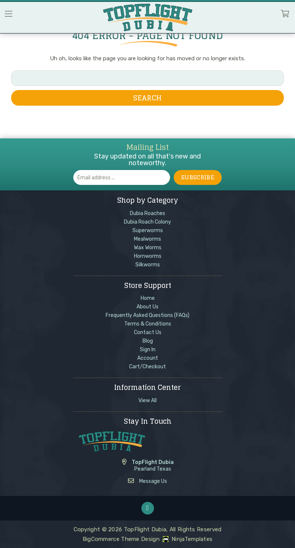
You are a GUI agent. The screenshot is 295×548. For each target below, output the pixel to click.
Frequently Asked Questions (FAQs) (147, 315)
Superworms (147, 230)
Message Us (153, 481)
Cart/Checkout (147, 366)
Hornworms (147, 256)
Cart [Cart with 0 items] (285, 15)
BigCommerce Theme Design (121, 539)
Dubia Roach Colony (147, 222)
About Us (147, 307)
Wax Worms (147, 247)
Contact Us (147, 332)
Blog (147, 341)
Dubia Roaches (147, 213)
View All (147, 400)
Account (147, 358)
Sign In (147, 349)
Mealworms (147, 239)
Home (148, 298)
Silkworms (147, 265)
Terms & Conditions (147, 324)
